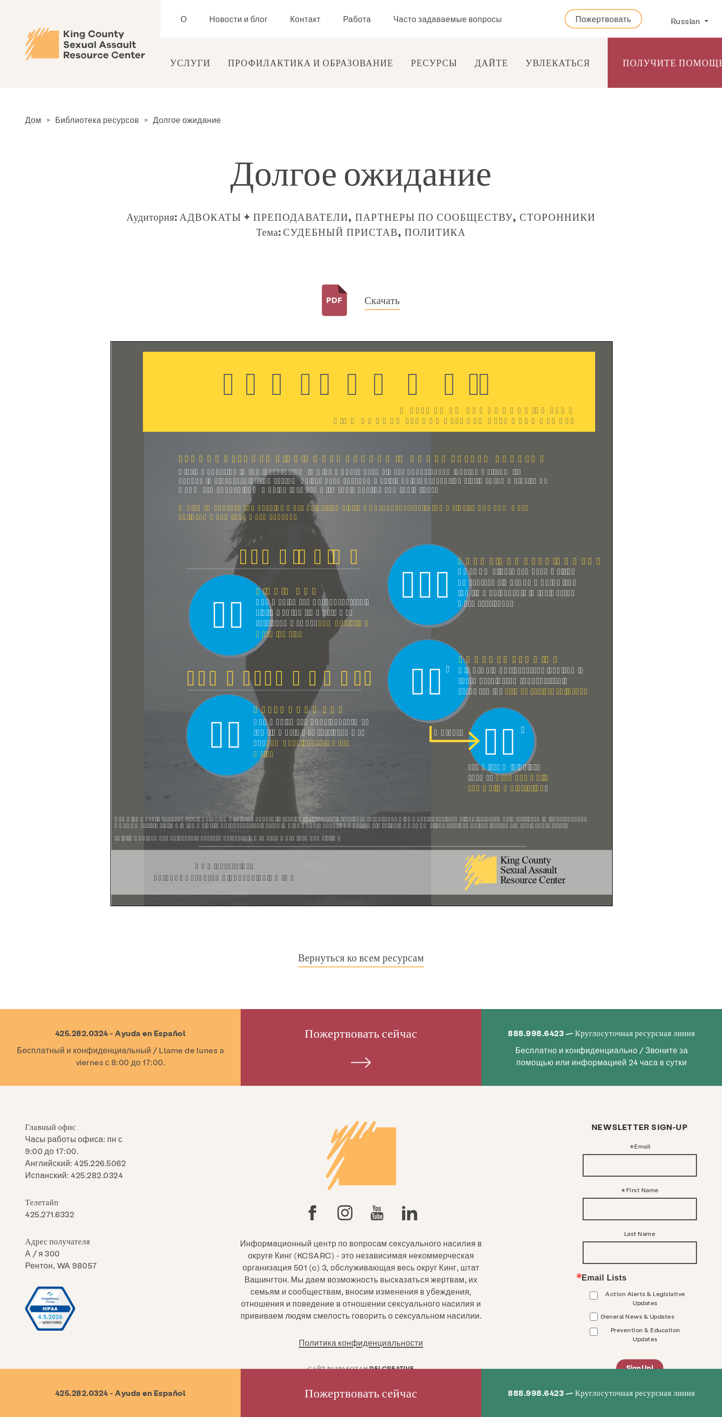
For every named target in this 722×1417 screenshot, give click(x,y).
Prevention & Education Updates (645, 1334)
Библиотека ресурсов (97, 119)
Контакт (305, 19)
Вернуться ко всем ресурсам (361, 957)
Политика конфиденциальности (361, 1342)
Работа (357, 19)
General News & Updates (637, 1316)
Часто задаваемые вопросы (447, 19)
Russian (686, 21)
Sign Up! (639, 1368)
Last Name (640, 1233)
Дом (33, 119)
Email (642, 1146)
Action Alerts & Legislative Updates (645, 1298)
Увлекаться (557, 62)
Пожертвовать (603, 19)
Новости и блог (238, 19)
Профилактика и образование (310, 62)
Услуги (190, 62)
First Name (642, 1190)
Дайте (491, 62)
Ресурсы (434, 62)
